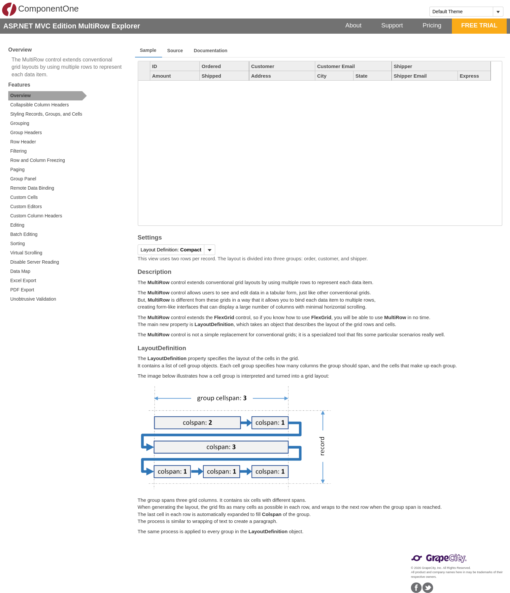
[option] (47, 95)
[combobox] (461, 11)
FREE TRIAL (479, 25)
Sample (148, 50)
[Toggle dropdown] (498, 11)
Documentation (210, 50)
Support (392, 25)
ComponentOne (40, 9)
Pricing (432, 25)
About (353, 25)
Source (175, 50)
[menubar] (176, 249)
